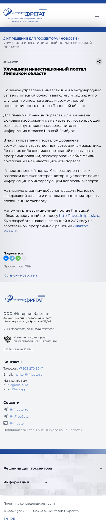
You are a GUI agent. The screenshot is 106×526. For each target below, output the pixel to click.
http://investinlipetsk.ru (79, 216)
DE (12, 519)
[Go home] (25, 298)
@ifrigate (16, 423)
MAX (25, 385)
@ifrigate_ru (18, 410)
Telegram (13, 385)
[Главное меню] (97, 15)
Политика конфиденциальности (29, 503)
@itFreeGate (18, 416)
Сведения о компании (18, 349)
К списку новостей (20, 275)
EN (5, 519)
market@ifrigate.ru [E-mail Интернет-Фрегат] (28, 374)
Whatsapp (18, 389)
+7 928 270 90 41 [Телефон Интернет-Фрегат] (31, 368)
